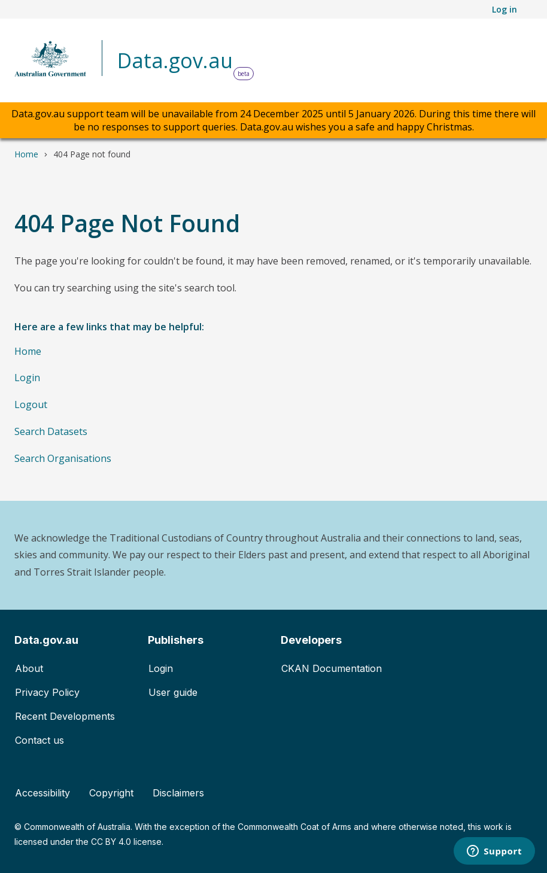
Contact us (39, 740)
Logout (30, 404)
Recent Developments (65, 716)
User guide (172, 692)
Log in (504, 9)
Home (26, 154)
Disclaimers (178, 793)
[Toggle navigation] (516, 62)
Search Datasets (50, 431)
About (29, 668)
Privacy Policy (47, 692)
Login (27, 377)
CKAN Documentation (331, 668)
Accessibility (42, 793)
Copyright (111, 793)
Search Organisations (62, 458)
